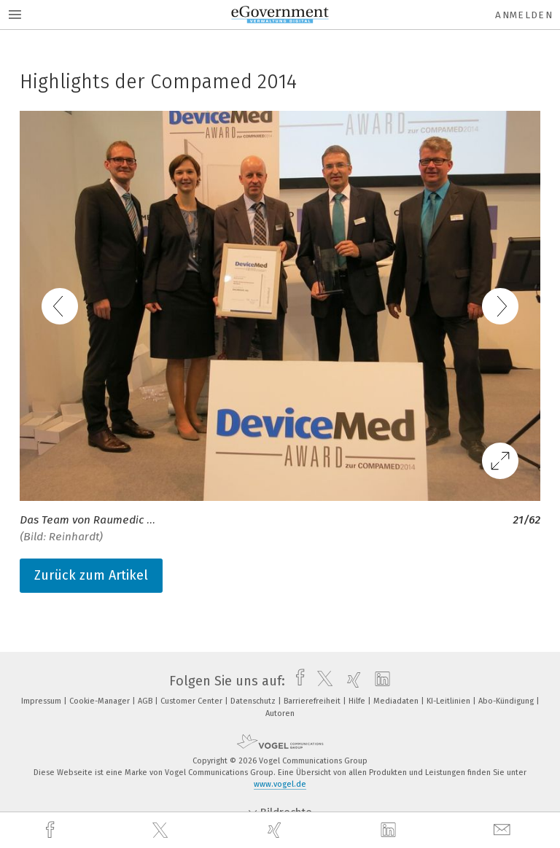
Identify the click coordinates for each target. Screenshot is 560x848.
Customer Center (192, 701)
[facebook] (52, 830)
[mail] (504, 830)
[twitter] (162, 830)
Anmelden (524, 15)
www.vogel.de (280, 784)
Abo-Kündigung (507, 701)
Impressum (42, 701)
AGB (146, 701)
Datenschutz (254, 701)
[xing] (276, 830)
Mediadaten (397, 701)
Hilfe (358, 701)
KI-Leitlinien (449, 701)
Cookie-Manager (100, 701)
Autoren (280, 713)
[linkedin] (390, 830)
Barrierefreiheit (313, 701)
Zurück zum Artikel (91, 575)
